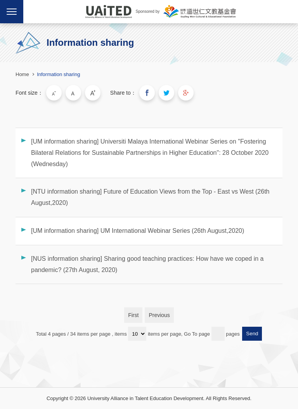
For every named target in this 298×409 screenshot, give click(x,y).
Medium (73, 93)
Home (22, 74)
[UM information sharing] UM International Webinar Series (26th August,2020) (137, 230)
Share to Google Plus (186, 93)
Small (54, 93)
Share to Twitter (166, 93)
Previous (159, 315)
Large (92, 93)
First (133, 315)
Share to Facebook (147, 93)
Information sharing (58, 74)
